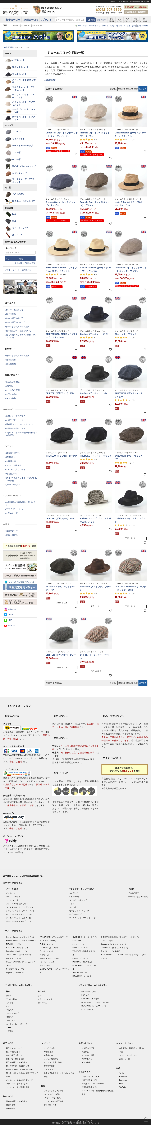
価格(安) (121, 89)
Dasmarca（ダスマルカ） (83, 962)
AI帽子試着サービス (14, 420)
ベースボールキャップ (22, 145)
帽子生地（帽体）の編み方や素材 (19, 1069)
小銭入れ (9, 1010)
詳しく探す (101, 20)
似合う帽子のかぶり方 (15, 322)
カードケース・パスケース (16, 1024)
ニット (71, 904)
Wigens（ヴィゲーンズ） (16, 972)
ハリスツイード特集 (52, 1094)
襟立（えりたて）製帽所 (110, 951)
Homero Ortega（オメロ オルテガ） (20, 937)
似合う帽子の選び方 (14, 318)
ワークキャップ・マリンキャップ (23, 180)
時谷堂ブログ (12, 474)
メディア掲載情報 (14, 465)
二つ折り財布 (11, 999)
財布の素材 (11, 360)
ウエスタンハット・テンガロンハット (23, 88)
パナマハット (14, 25)
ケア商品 (9, 1031)
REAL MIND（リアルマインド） (94, 1006)
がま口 (9, 1006)
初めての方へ (82, 26)
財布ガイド (104, 26)
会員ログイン (12, 531)
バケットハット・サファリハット (23, 103)
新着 (136, 89)
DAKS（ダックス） (47, 944)
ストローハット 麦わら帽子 (24, 81)
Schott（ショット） (47, 951)
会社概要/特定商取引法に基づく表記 (21, 503)
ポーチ (9, 1028)
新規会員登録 (12, 535)
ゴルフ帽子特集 (50, 1105)
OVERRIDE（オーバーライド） (85, 937)
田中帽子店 (44, 955)
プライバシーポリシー (15, 509)
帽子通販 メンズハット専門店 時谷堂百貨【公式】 (24, 876)
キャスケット (18, 138)
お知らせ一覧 (12, 513)
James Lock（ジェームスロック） (19, 955)
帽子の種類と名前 (13, 1052)
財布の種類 (11, 364)
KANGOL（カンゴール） (50, 958)
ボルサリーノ (38, 25)
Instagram (12, 609)
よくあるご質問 (129, 26)
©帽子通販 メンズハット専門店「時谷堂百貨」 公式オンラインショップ (75, 1123)
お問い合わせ (142, 26)
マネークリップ (12, 1013)
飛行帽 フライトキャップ (24, 166)
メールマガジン (13, 485)
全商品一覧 (26, 270)
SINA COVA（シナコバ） (83, 976)
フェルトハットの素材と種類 (17, 1087)
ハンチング (26, 25)
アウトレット (10, 270)
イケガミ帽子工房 (80, 972)
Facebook (123, 1077)
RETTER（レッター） (49, 962)
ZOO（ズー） (86, 995)
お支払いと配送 (116, 26)
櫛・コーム (17, 235)
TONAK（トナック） (109, 941)
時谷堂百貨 (8, 47)
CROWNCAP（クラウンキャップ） (115, 948)
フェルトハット (19, 74)
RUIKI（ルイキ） (88, 1009)
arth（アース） (78, 941)
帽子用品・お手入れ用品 (23, 201)
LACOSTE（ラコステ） (49, 948)
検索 (93, 20)
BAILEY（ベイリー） (81, 948)
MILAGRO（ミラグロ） (90, 992)
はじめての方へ (13, 453)
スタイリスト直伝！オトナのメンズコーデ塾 (21, 479)
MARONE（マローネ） (49, 941)
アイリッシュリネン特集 (53, 1091)
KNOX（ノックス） (14, 958)
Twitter (10, 615)
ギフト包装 (11, 398)
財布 (14, 214)
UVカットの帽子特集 (52, 1098)
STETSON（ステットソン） (17, 948)
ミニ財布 (9, 1003)
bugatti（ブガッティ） (81, 958)
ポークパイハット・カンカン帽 (23, 111)
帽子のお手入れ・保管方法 (17, 326)
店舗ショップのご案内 (15, 416)
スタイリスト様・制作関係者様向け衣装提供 (21, 433)
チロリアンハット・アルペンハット (23, 96)
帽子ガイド (93, 26)
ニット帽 (16, 152)
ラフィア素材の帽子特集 (53, 1101)
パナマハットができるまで (16, 1084)
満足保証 (10, 386)
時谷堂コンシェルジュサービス (19, 424)
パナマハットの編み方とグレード (19, 1080)
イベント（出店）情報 (15, 469)
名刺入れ (9, 1017)
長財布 (9, 996)
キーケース (10, 1020)
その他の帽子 (18, 194)
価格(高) (129, 89)
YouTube (11, 625)
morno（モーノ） (79, 944)
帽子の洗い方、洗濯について (18, 331)
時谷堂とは (11, 457)
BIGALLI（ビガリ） (14, 944)
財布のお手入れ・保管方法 (17, 355)
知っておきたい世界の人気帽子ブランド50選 (21, 336)
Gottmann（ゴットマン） (16, 969)
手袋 (14, 221)
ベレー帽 (16, 159)
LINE (10, 620)
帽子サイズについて (14, 310)
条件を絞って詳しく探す (25, 263)
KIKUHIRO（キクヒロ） (91, 999)
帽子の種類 (11, 314)
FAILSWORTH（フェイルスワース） (54, 937)
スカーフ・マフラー (21, 228)
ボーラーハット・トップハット (23, 118)
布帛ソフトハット (20, 67)
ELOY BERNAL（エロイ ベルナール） (21, 941)
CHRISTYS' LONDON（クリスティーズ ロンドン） (121, 937)
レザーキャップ (19, 173)
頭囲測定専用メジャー (15, 428)
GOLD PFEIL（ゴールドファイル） (95, 1002)
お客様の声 (11, 461)
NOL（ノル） (45, 965)
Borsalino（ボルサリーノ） (17, 951)
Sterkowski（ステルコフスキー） (114, 944)
